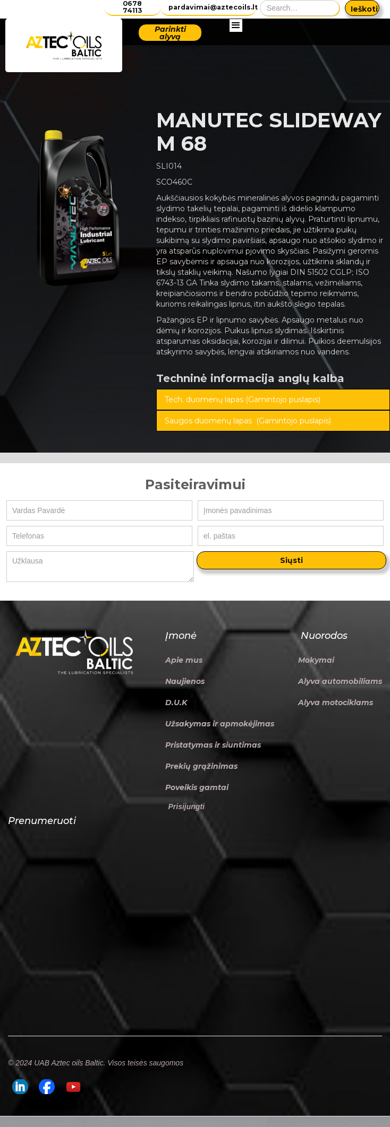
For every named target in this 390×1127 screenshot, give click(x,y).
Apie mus (183, 660)
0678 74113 (132, 7)
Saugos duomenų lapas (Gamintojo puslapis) (248, 421)
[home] (63, 45)
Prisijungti (186, 806)
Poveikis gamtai (196, 787)
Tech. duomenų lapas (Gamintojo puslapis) (242, 399)
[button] (236, 45)
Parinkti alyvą (170, 32)
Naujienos (185, 681)
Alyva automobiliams (340, 681)
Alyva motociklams (335, 702)
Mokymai (316, 660)
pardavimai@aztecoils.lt (212, 7)
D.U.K (176, 702)
